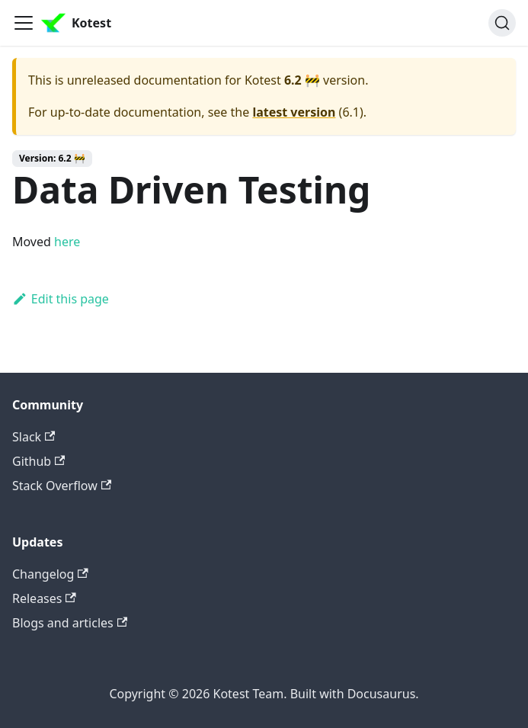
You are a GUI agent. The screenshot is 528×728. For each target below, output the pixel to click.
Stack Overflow (61, 485)
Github (38, 461)
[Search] (502, 23)
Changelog (50, 574)
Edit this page (60, 298)
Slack (33, 436)
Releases (44, 598)
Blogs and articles (69, 622)
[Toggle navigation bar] (23, 22)
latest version (293, 112)
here (67, 241)
